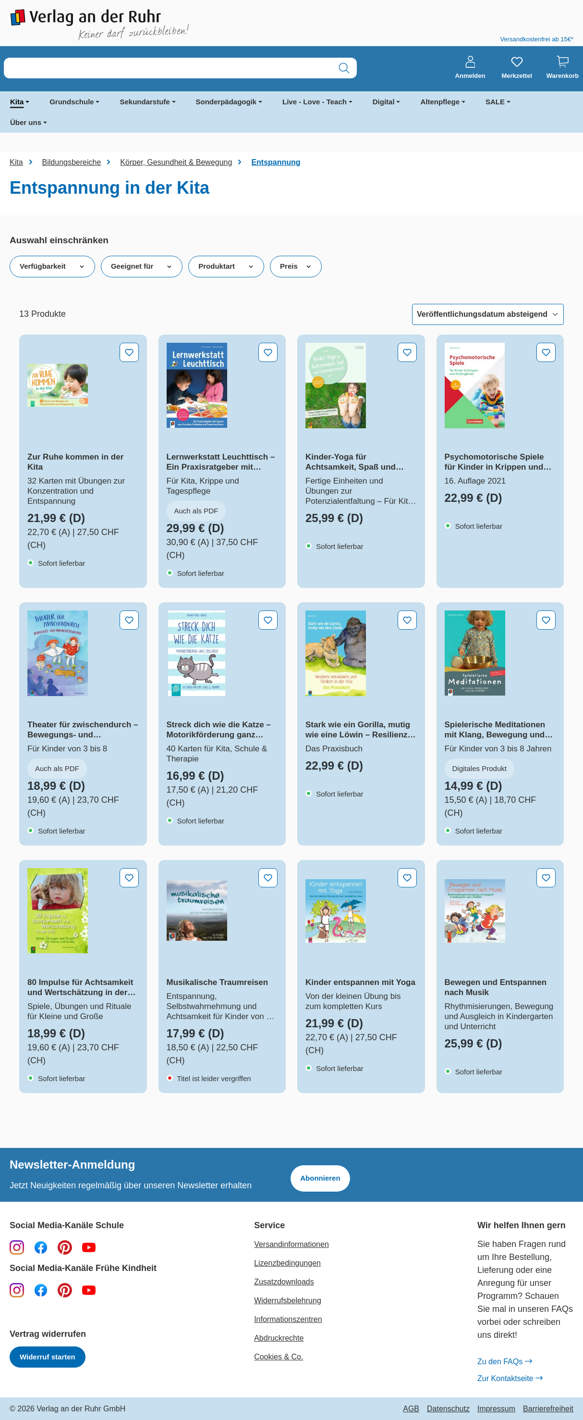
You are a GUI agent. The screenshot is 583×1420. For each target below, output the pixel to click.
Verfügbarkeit (52, 266)
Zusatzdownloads (284, 1282)
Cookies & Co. (278, 1357)
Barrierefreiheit (548, 1409)
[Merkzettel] (517, 67)
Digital (384, 102)
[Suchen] (344, 68)
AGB (411, 1409)
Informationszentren (288, 1319)
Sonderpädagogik (226, 102)
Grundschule (71, 102)
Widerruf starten (47, 1357)
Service (269, 1225)
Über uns (25, 122)
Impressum (496, 1409)
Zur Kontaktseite (510, 1378)
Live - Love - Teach (314, 102)
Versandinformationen (291, 1244)
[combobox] (168, 68)
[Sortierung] (488, 314)
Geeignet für (141, 266)
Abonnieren (320, 1178)
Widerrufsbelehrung (287, 1300)
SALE (495, 102)
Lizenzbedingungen (287, 1263)
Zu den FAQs (504, 1362)
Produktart (226, 266)
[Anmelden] (470, 67)
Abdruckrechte (279, 1338)
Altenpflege (440, 102)
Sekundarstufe (145, 102)
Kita (17, 102)
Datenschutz (448, 1409)
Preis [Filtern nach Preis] (296, 266)
